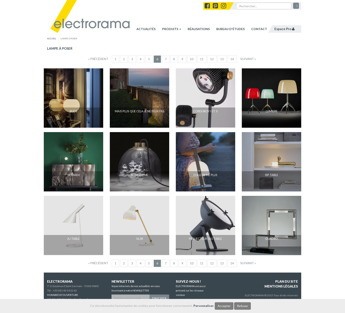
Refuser (242, 306)
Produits (171, 29)
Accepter (224, 306)
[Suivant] (248, 58)
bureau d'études (230, 29)
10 (191, 59)
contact (259, 29)
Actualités (146, 29)
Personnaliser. (203, 306)
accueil (51, 38)
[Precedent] (98, 58)
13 (222, 59)
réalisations (199, 29)
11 (202, 59)
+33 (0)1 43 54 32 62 (65, 290)
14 (232, 59)
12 (212, 59)
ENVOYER (159, 298)
